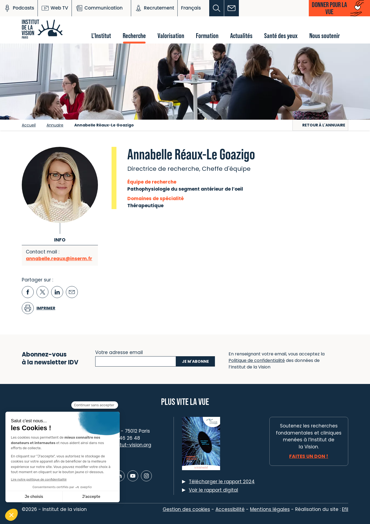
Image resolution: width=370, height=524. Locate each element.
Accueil (29, 125)
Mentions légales (270, 509)
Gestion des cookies (186, 509)
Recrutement (154, 8)
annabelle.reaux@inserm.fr (59, 258)
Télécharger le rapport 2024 (222, 481)
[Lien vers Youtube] (132, 475)
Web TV (54, 8)
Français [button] (191, 8)
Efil (345, 509)
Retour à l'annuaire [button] (323, 125)
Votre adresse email (119, 352)
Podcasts (18, 8)
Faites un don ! (308, 456)
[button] (216, 8)
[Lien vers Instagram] (146, 475)
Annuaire (55, 125)
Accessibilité (230, 509)
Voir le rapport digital (213, 490)
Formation (207, 35)
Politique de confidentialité (257, 360)
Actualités (241, 35)
